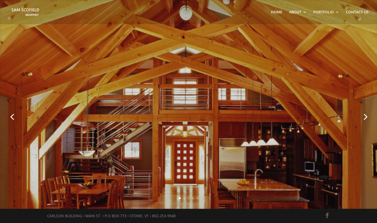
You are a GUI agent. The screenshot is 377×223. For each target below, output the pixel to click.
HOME (276, 12)
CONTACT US (357, 12)
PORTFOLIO (323, 12)
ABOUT (295, 12)
